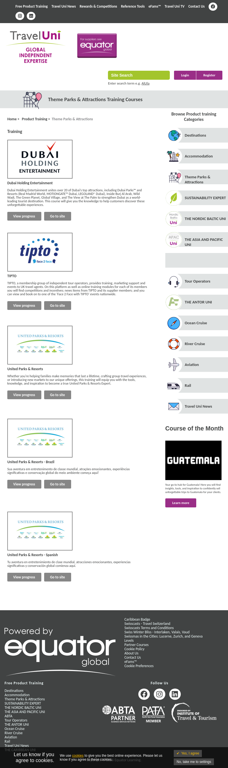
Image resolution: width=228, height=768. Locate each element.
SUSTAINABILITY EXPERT (205, 197)
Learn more (180, 503)
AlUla (146, 83)
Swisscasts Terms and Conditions (148, 627)
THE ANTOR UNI (198, 302)
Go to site (57, 216)
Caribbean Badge (137, 619)
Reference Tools (133, 6)
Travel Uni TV (175, 6)
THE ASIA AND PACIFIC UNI (24, 711)
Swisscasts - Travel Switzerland (147, 623)
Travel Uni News (63, 6)
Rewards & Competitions (98, 6)
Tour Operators (197, 281)
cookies (78, 756)
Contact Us (196, 6)
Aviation (192, 364)
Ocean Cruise (196, 322)
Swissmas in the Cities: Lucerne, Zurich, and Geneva (163, 636)
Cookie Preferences (138, 665)
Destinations (195, 135)
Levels (129, 640)
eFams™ (154, 6)
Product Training (34, 119)
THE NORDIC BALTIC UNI (205, 218)
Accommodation (199, 156)
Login (185, 75)
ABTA (8, 716)
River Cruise (195, 343)
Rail (188, 385)
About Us (131, 653)
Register (209, 75)
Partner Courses (136, 644)
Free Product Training (31, 6)
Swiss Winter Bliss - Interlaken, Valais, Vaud (156, 632)
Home (12, 119)
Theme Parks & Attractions (72, 119)
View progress (24, 216)
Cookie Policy (134, 649)
